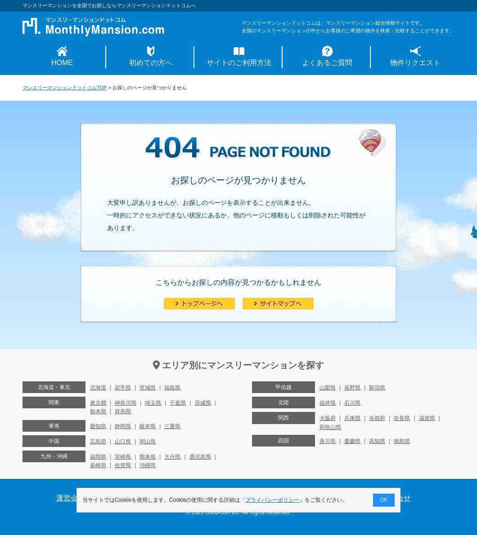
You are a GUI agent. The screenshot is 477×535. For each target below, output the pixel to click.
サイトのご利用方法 (239, 62)
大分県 (172, 457)
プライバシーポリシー (273, 500)
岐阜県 (148, 426)
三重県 (172, 426)
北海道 (98, 388)
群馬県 (123, 411)
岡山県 (148, 441)
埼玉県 (153, 403)
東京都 (98, 403)
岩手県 (123, 388)
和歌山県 (330, 427)
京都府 (377, 418)
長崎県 (98, 465)
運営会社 (70, 498)
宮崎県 (123, 457)
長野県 (352, 388)
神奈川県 (125, 403)
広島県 (98, 441)
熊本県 (148, 457)
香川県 (328, 441)
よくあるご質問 (327, 62)
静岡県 (123, 426)
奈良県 (402, 418)
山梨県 (328, 388)
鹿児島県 (200, 457)
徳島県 (402, 441)
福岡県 (98, 457)
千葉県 (178, 403)
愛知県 (98, 426)
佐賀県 (123, 465)
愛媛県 (352, 441)
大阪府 (328, 418)
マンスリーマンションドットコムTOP (64, 87)
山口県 (123, 441)
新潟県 (377, 388)
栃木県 (98, 411)
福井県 (328, 403)
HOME (62, 62)
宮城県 (148, 388)
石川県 (352, 403)
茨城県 (203, 403)
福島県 (172, 388)
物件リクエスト (415, 62)
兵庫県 (352, 418)
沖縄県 (148, 465)
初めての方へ (150, 62)
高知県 (377, 441)
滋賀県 (427, 418)
